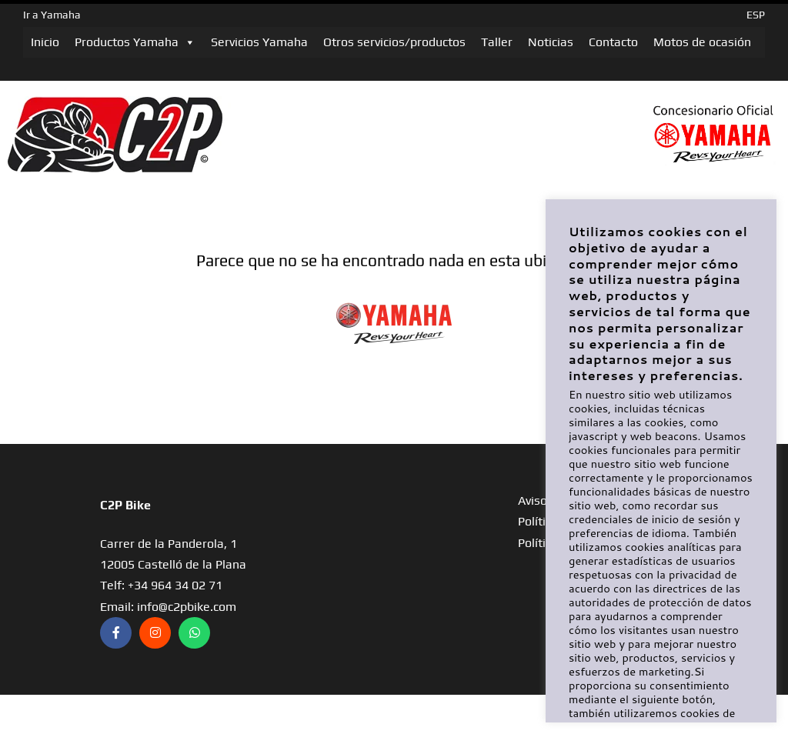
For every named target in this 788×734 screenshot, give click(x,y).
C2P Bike (125, 505)
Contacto (613, 42)
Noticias (550, 42)
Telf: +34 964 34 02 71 (161, 585)
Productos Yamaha (135, 42)
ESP (755, 14)
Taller (497, 42)
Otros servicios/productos (394, 42)
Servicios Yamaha (259, 42)
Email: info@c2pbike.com (168, 606)
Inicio (45, 42)
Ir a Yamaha (52, 14)
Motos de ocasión (702, 42)
